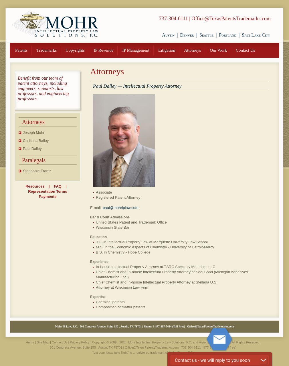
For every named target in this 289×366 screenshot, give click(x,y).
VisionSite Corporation (214, 342)
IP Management (135, 50)
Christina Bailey (36, 140)
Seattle (206, 35)
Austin (168, 35)
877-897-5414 (163, 326)
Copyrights (75, 50)
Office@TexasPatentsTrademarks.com (231, 18)
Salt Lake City (256, 35)
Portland (227, 35)
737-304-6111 (173, 18)
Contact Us (245, 50)
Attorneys (192, 50)
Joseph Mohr (33, 132)
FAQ (58, 186)
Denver (187, 35)
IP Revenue (103, 50)
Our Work (218, 50)
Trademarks (46, 50)
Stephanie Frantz (37, 171)
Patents (21, 50)
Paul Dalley (32, 148)
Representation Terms (47, 191)
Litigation (166, 50)
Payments (47, 196)
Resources (34, 186)
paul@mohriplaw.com (120, 208)
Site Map (43, 342)
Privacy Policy (79, 342)
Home (30, 342)
